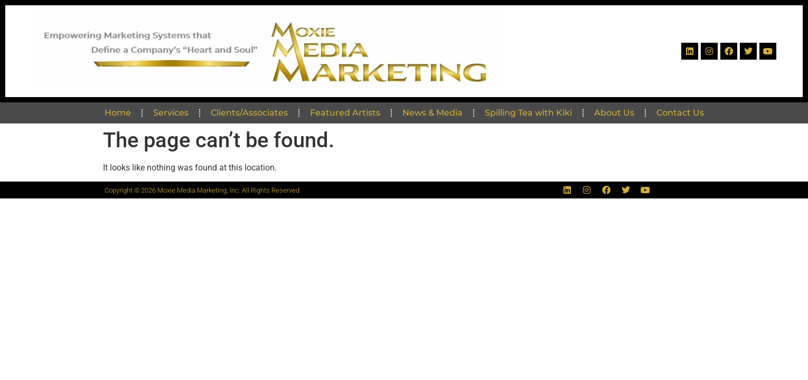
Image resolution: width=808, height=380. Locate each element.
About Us (614, 113)
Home (118, 113)
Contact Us (680, 113)
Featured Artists (345, 113)
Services (171, 113)
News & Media (432, 113)
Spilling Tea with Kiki (528, 113)
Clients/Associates (249, 113)
